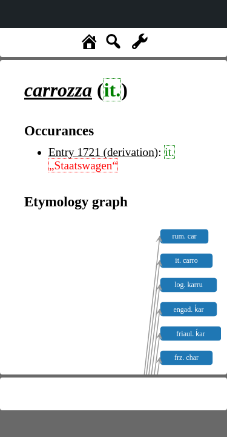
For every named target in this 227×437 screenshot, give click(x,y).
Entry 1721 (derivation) (103, 152)
